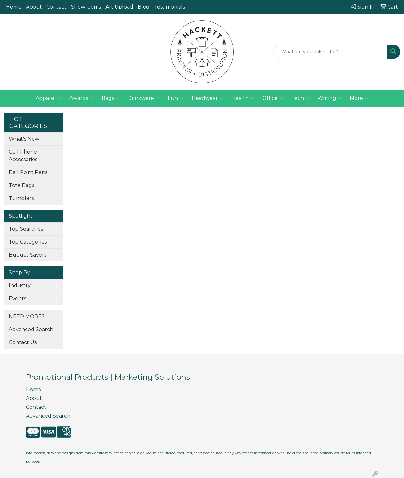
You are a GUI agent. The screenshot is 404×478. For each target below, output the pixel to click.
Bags (110, 98)
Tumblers (21, 198)
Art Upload (119, 7)
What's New (24, 139)
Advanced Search (31, 329)
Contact (56, 7)
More (359, 98)
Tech (300, 98)
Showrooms (86, 7)
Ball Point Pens (28, 172)
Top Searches (26, 229)
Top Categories (28, 242)
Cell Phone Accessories (23, 155)
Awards (81, 98)
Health (242, 98)
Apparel (48, 98)
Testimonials (169, 7)
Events (17, 298)
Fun (175, 98)
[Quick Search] (330, 52)
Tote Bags (21, 185)
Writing (330, 98)
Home (13, 7)
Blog (144, 7)
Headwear (207, 98)
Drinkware (143, 98)
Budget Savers (27, 255)
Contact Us (23, 342)
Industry (20, 285)
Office (272, 98)
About (34, 7)
